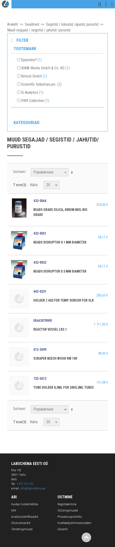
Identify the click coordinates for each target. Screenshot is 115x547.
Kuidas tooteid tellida (24, 504)
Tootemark (25, 48)
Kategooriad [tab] (26, 122)
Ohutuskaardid (20, 523)
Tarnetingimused (21, 529)
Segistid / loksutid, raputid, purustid (72, 24)
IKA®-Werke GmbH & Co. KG (45, 68)
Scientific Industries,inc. (41, 84)
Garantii (63, 529)
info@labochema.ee (32, 488)
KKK (13, 510)
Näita (33, 185)
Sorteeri (19, 171)
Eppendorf (31, 60)
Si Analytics (32, 92)
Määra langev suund (72, 172)
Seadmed (32, 24)
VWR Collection (35, 100)
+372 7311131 (25, 484)
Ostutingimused (68, 510)
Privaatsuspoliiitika (70, 516)
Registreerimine (67, 504)
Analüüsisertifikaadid (24, 516)
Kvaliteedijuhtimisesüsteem (74, 523)
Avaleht (12, 24)
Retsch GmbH (34, 76)
